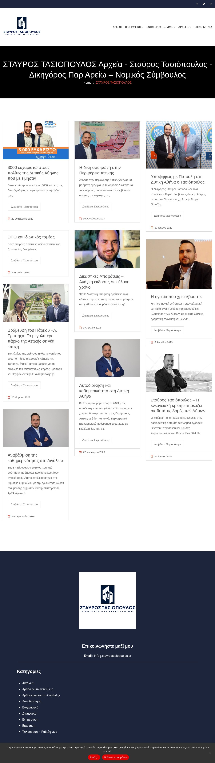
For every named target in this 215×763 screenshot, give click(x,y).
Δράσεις (183, 27)
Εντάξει (94, 757)
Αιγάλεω (28, 683)
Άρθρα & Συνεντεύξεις (38, 689)
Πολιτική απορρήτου (115, 757)
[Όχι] (210, 753)
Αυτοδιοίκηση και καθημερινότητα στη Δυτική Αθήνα (104, 391)
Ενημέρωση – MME (159, 27)
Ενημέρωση (30, 719)
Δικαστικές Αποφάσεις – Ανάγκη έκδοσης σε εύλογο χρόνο (104, 282)
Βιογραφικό (133, 27)
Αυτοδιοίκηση (31, 701)
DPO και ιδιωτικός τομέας (31, 237)
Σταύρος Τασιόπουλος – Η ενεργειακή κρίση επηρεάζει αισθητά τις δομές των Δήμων (178, 405)
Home (87, 82)
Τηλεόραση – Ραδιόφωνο (39, 732)
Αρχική (117, 27)
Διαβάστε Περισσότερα (24, 206)
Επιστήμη (28, 725)
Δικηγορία (29, 713)
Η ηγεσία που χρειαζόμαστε (176, 296)
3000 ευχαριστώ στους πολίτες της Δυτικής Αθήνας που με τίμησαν (33, 173)
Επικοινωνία (203, 27)
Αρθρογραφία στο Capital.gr (41, 695)
